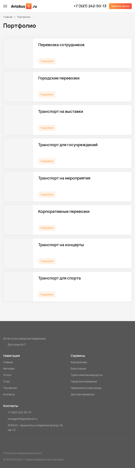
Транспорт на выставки (60, 111)
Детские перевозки (82, 394)
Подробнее (47, 61)
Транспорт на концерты (61, 244)
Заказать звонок (120, 6)
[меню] (5, 6)
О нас (6, 381)
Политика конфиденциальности (22, 453)
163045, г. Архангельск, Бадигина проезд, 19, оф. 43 (35, 427)
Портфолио (10, 388)
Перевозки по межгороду (86, 388)
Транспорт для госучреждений (68, 144)
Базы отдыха (78, 368)
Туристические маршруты (87, 375)
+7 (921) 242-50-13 (90, 6)
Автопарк (9, 368)
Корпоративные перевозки (63, 211)
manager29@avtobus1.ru (23, 419)
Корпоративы (79, 362)
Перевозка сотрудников (61, 44)
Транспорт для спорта (59, 278)
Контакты (9, 394)
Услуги (7, 375)
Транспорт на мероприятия (64, 178)
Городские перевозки (58, 78)
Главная (7, 17)
